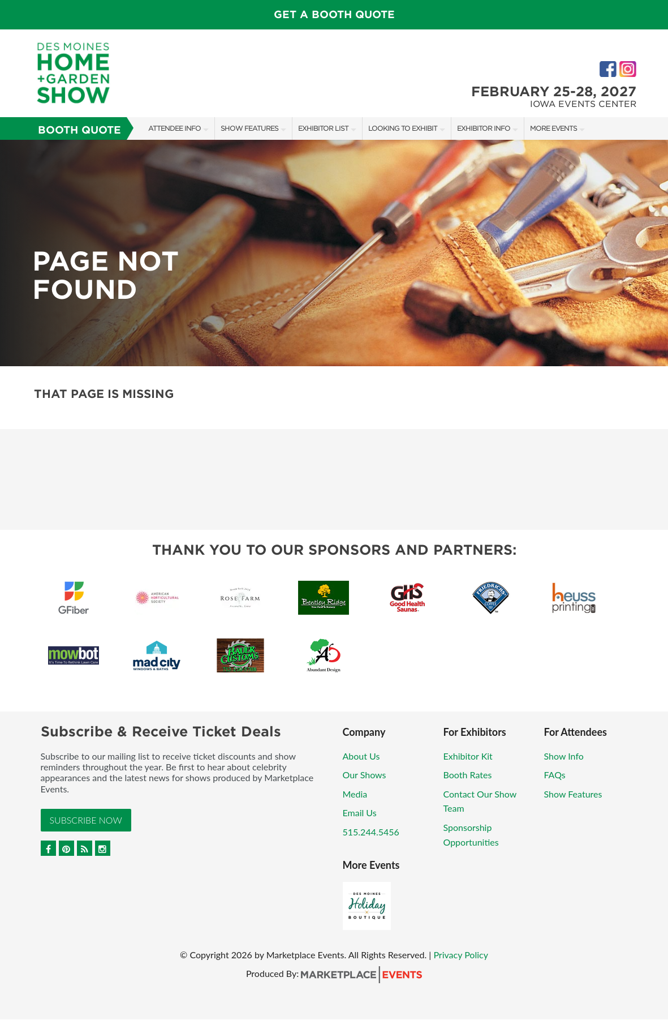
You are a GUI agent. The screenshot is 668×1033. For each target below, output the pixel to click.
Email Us (360, 812)
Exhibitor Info (483, 128)
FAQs (555, 774)
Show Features (249, 128)
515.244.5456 (371, 831)
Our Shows (364, 774)
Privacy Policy (460, 954)
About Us (361, 756)
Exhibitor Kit (468, 756)
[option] (334, 253)
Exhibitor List (323, 128)
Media (355, 793)
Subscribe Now (86, 820)
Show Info (564, 756)
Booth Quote (79, 130)
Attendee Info (174, 128)
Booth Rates (467, 774)
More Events (553, 128)
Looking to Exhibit (402, 128)
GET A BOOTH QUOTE (334, 14)
